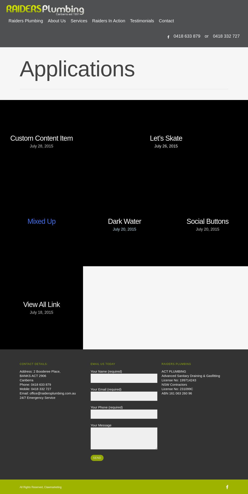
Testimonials (142, 20)
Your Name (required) (124, 376)
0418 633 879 (187, 36)
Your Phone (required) (124, 412)
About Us (57, 20)
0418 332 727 (226, 36)
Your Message (124, 436)
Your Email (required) (124, 394)
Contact (166, 20)
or (207, 36)
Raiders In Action (108, 20)
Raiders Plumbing (26, 20)
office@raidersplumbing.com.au (53, 393)
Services (79, 20)
